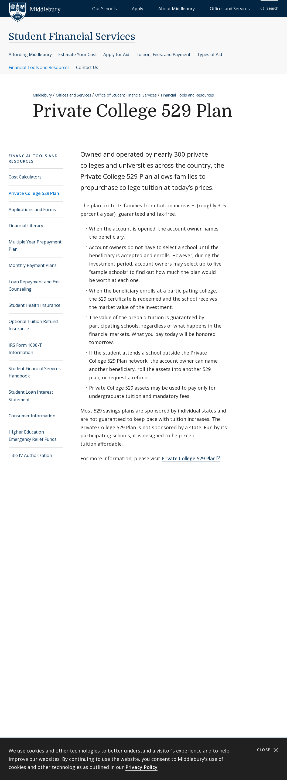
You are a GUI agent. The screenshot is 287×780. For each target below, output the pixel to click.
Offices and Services (236, 8)
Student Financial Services (72, 36)
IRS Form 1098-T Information (25, 348)
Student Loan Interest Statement (31, 395)
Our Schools (148, 8)
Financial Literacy (26, 226)
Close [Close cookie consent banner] (267, 750)
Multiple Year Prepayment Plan (35, 245)
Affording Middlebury (30, 54)
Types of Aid (209, 54)
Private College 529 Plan (34, 193)
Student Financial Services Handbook (35, 372)
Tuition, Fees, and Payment (163, 54)
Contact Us (87, 67)
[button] (269, 8)
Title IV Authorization (30, 455)
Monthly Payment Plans (33, 265)
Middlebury (42, 95)
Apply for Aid (116, 54)
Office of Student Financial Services (126, 95)
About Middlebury (196, 8)
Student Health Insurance (34, 305)
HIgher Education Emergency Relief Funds (33, 435)
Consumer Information (32, 416)
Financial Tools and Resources (39, 67)
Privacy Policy (141, 767)
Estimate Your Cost (77, 54)
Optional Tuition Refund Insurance (33, 325)
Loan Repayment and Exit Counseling (34, 285)
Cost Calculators (25, 177)
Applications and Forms (32, 209)
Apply (170, 8)
